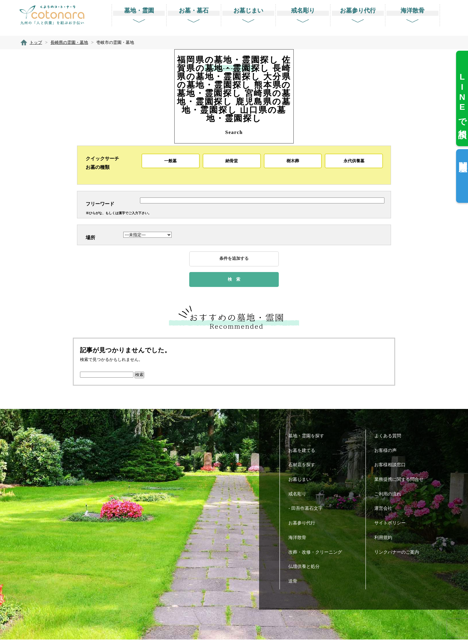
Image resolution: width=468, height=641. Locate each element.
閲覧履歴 (462, 157)
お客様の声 (387, 451)
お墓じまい (301, 480)
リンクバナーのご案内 (399, 553)
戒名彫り (299, 495)
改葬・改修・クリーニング (317, 553)
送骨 (295, 582)
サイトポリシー (392, 524)
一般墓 (170, 160)
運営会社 (385, 509)
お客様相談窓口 (392, 466)
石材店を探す (304, 466)
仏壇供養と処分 (306, 567)
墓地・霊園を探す (308, 436)
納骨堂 (231, 160)
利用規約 (385, 538)
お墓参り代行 (304, 524)
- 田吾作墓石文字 (307, 509)
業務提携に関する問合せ (401, 480)
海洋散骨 (299, 538)
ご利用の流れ (390, 495)
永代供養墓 (354, 160)
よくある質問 (390, 436)
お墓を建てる (304, 451)
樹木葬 (293, 160)
